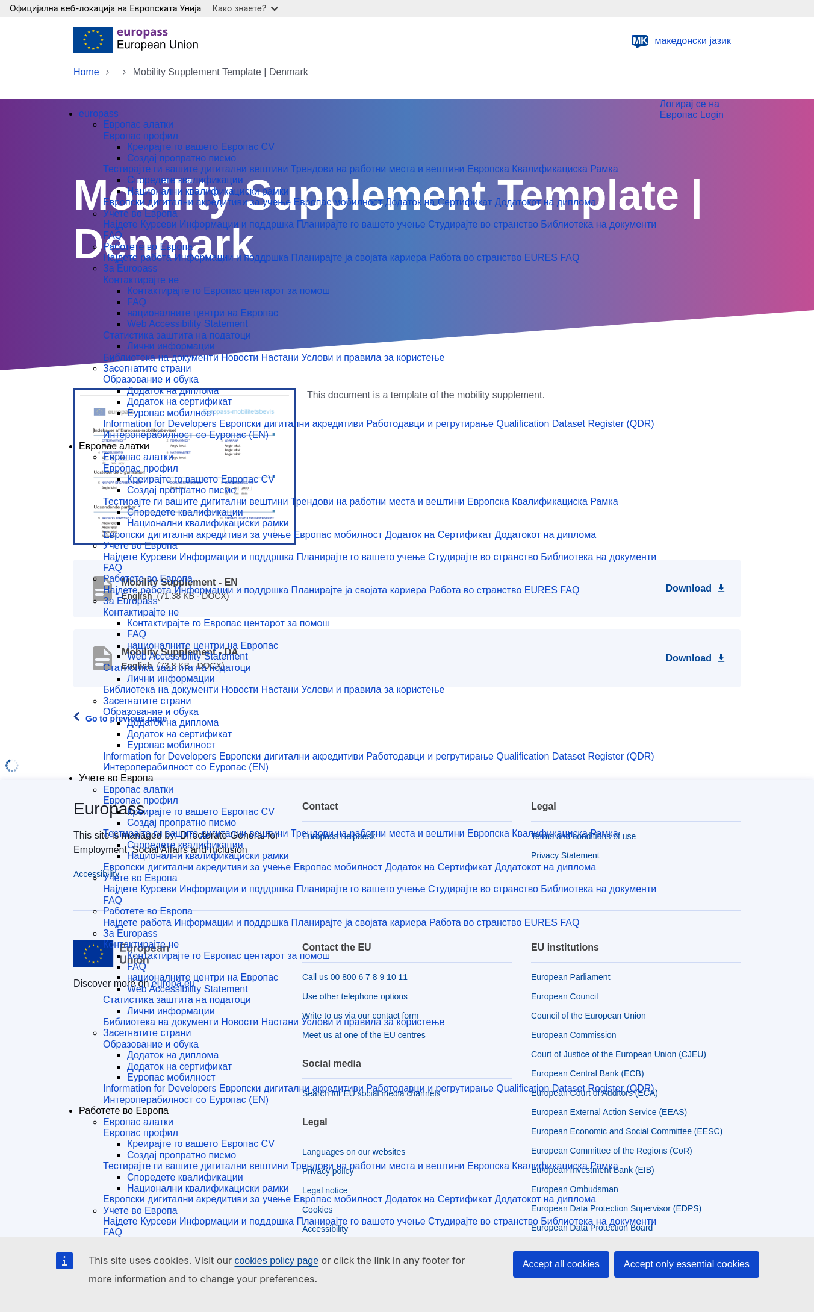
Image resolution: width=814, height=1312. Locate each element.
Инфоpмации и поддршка (232, 257)
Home (86, 72)
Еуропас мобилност (171, 413)
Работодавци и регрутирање (431, 424)
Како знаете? (245, 8)
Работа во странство (476, 257)
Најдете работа (138, 257)
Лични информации (171, 346)
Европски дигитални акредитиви (292, 424)
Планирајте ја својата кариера (360, 257)
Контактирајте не (141, 280)
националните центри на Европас (202, 313)
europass (99, 113)
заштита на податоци (203, 335)
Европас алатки (138, 124)
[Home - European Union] (135, 41)
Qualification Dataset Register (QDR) (575, 424)
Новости (241, 357)
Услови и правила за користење (372, 357)
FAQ (112, 235)
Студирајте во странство (484, 224)
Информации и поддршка (237, 224)
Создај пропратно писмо (181, 158)
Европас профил (140, 136)
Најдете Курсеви (141, 224)
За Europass (130, 268)
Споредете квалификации (185, 180)
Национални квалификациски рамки (208, 191)
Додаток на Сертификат (440, 202)
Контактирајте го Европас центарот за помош (228, 291)
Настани (281, 357)
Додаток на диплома (173, 391)
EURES (542, 257)
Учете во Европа (140, 213)
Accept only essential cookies (687, 1264)
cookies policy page (276, 1260)
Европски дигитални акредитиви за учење (198, 202)
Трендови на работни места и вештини (379, 169)
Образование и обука (151, 379)
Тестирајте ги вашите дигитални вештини (197, 169)
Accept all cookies (561, 1264)
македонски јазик (680, 41)
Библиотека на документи (598, 224)
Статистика (129, 335)
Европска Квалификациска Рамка (542, 169)
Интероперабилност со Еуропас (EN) (186, 435)
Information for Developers (161, 424)
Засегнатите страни (147, 368)
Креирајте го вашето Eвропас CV (201, 147)
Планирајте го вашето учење (362, 224)
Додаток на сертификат (179, 401)
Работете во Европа (148, 247)
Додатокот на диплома (545, 202)
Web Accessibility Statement (187, 324)
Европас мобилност (339, 202)
